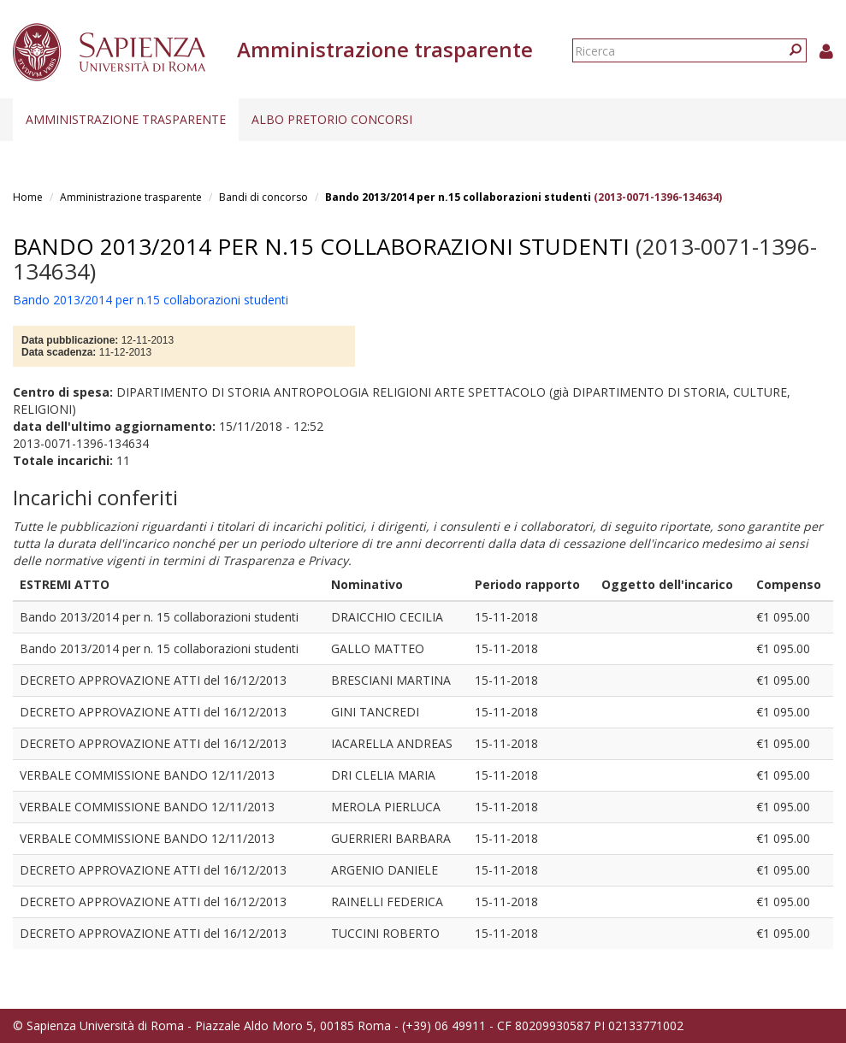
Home (28, 197)
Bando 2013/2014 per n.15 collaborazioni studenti (458, 197)
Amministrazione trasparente (126, 119)
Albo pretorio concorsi (331, 119)
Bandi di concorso (263, 197)
